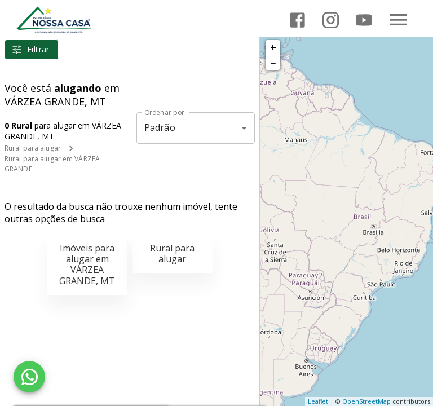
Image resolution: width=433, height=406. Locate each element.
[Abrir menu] (399, 20)
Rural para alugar (33, 148)
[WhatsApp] (29, 376)
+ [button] (273, 47)
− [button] (273, 62)
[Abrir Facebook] (297, 20)
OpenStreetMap (366, 401)
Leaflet (318, 401)
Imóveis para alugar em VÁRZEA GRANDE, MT (87, 264)
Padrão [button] (159, 127)
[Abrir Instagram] (331, 20)
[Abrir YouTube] (364, 20)
